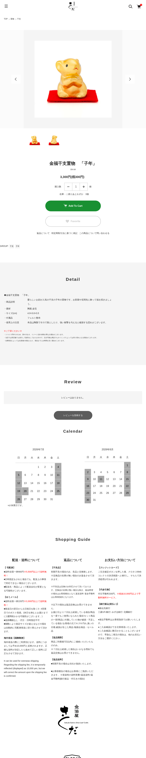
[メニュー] (6, 6)
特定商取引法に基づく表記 (64, 233)
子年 (17, 246)
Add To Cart (73, 206)
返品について (43, 233)
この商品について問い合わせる (94, 233)
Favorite (73, 221)
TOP (6, 19)
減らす (68, 187)
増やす (84, 187)
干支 (19, 19)
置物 (12, 19)
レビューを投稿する (73, 415)
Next (130, 79)
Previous (16, 79)
